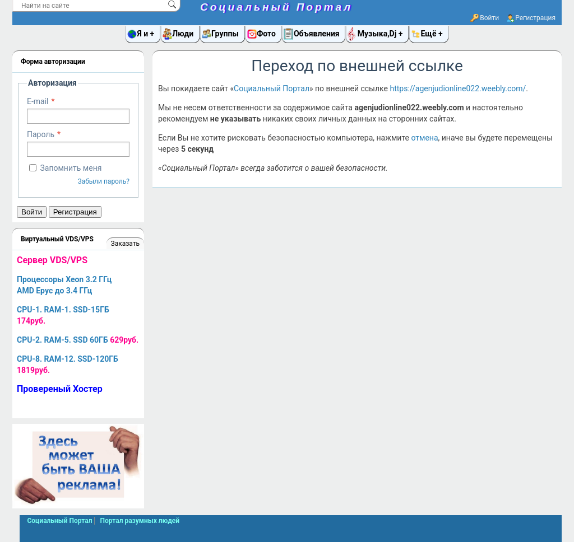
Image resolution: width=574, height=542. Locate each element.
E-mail (38, 101)
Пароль (40, 134)
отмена (424, 137)
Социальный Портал (276, 7)
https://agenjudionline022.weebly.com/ (458, 88)
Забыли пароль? (103, 181)
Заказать (125, 243)
